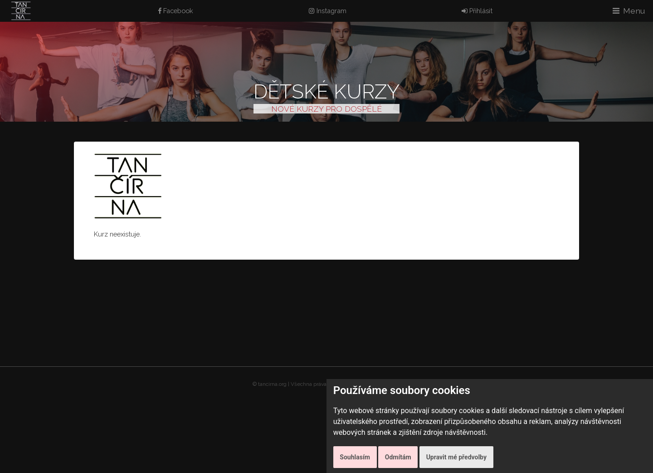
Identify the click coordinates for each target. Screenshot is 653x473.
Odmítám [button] (398, 457)
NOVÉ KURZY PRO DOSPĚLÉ (326, 108)
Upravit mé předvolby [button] (456, 457)
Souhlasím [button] (355, 457)
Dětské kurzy (326, 91)
